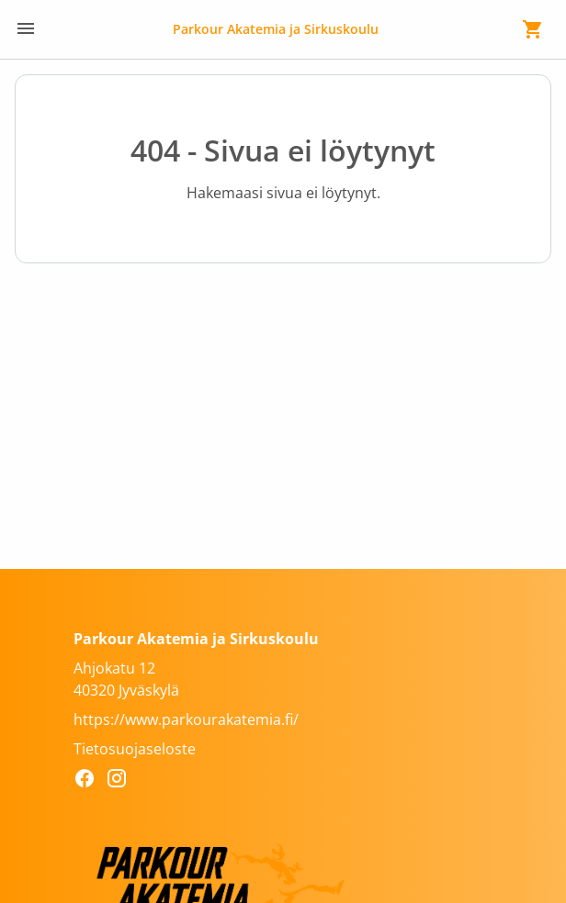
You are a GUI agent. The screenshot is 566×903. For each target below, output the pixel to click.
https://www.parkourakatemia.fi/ (186, 719)
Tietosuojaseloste (135, 749)
